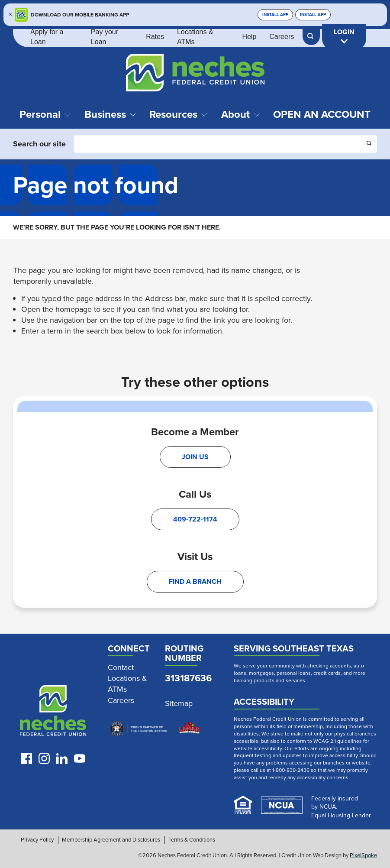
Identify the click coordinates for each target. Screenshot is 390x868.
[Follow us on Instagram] (44, 758)
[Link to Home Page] (195, 74)
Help (249, 36)
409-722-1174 (195, 519)
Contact (121, 667)
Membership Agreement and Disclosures (111, 840)
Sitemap (179, 703)
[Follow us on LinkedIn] (62, 758)
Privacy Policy (37, 840)
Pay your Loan (104, 36)
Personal (45, 114)
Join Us (195, 457)
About (240, 114)
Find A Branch (195, 581)
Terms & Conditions (191, 840)
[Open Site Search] (311, 37)
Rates (155, 36)
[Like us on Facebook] (26, 758)
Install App (275, 14)
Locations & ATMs (195, 36)
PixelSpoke (363, 855)
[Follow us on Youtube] (79, 758)
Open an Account (322, 114)
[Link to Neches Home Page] (53, 712)
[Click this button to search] (370, 144)
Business (110, 114)
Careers (281, 36)
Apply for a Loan (46, 36)
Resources (178, 114)
